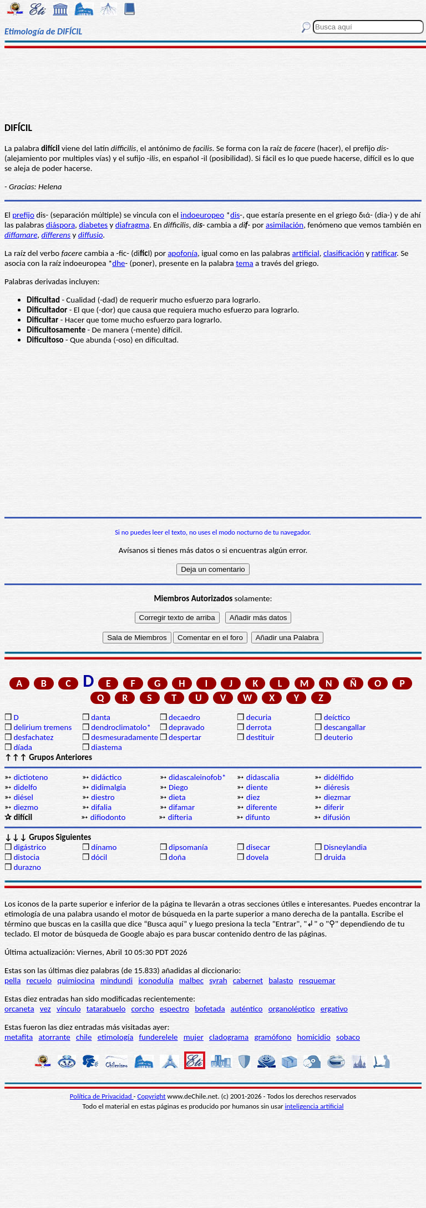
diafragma (132, 225)
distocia (26, 857)
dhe (118, 263)
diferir (334, 807)
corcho (142, 1009)
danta (100, 717)
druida (335, 857)
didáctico (106, 777)
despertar (185, 737)
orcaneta (19, 1009)
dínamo (103, 847)
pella (12, 980)
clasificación (343, 253)
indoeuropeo (203, 215)
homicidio (314, 1037)
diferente (261, 807)
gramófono (272, 1037)
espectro (174, 1009)
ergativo (334, 1009)
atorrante (54, 1037)
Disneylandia (345, 847)
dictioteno (30, 777)
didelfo (25, 787)
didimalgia (108, 787)
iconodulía (155, 980)
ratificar (384, 253)
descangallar (345, 727)
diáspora (60, 225)
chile (84, 1037)
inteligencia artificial (314, 1106)
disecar (258, 847)
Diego (178, 787)
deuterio (338, 737)
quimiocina (75, 980)
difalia (101, 807)
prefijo (23, 215)
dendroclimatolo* (121, 727)
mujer (194, 1037)
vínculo (69, 1009)
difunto (257, 817)
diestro (102, 797)
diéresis (336, 787)
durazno (27, 867)
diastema (106, 747)
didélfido (339, 777)
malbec (191, 980)
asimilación (284, 225)
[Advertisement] (213, 84)
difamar (182, 807)
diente (257, 787)
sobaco (348, 1037)
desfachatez (33, 737)
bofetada (210, 1009)
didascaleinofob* (197, 777)
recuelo (39, 980)
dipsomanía (188, 847)
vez (45, 1009)
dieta (177, 797)
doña (177, 857)
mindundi (116, 980)
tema (244, 263)
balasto (280, 980)
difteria (180, 817)
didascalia (263, 777)
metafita (18, 1037)
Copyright (152, 1096)
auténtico (247, 1009)
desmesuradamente (124, 737)
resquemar (317, 980)
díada (22, 747)
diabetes (93, 225)
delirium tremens (42, 727)
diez (253, 797)
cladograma (228, 1037)
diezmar (337, 797)
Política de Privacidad (102, 1096)
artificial (306, 253)
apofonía (182, 253)
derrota (259, 727)
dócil (99, 857)
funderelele (158, 1037)
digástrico (29, 847)
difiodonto (108, 817)
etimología (116, 1037)
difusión (336, 817)
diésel (23, 797)
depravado (187, 727)
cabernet (248, 980)
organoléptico (291, 1009)
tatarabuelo (106, 1009)
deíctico (337, 717)
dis (235, 215)
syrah (218, 980)
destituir (260, 737)
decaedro (184, 717)
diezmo (25, 807)
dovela (257, 857)
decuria (258, 717)
